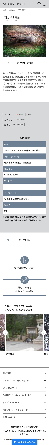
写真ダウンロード (11, 402)
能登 (29, 114)
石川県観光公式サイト (14, 4)
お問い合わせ (9, 417)
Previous (5, 332)
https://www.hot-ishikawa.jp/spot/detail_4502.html (24, 335)
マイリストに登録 (25, 63)
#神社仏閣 (20, 125)
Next (43, 332)
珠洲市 (21, 114)
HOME (4, 10)
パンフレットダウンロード (15, 409)
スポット (12, 10)
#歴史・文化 (21, 119)
